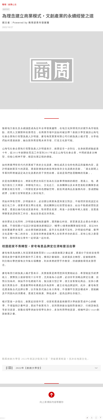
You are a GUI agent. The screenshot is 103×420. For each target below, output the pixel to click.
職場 (4, 4)
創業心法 (12, 4)
